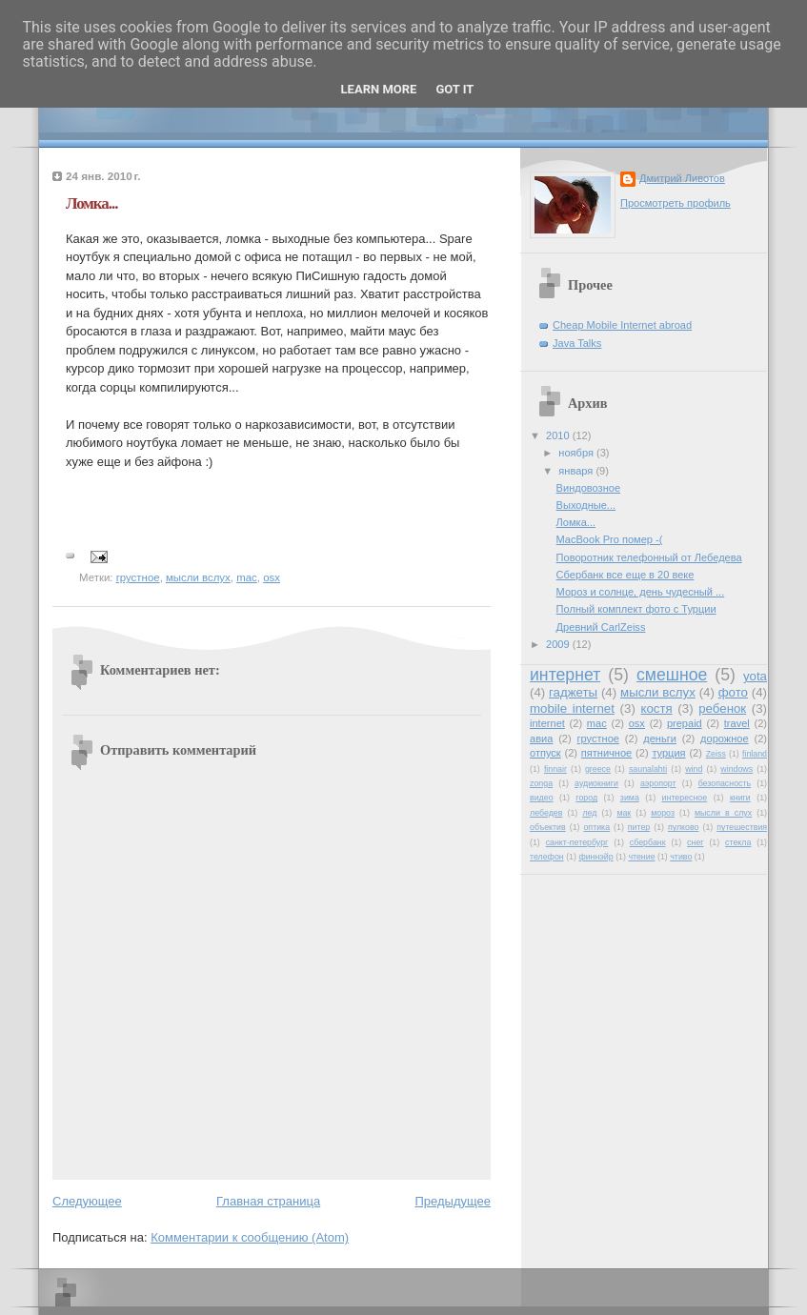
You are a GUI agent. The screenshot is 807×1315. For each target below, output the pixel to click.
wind (693, 769)
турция (668, 753)
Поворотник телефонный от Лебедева (649, 557)
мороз (663, 813)
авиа (541, 738)
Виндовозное (588, 488)
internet (547, 723)
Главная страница (268, 1201)
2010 (559, 435)
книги (740, 797)
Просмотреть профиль (675, 203)
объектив (548, 827)
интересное (685, 797)
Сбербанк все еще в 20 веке (625, 574)
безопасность (724, 783)
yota (755, 676)
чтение (641, 856)
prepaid (684, 723)
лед (589, 813)
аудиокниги (596, 783)
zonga (541, 783)
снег (695, 842)
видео (542, 797)
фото (733, 692)
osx (271, 577)
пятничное (606, 753)
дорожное (724, 738)
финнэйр (595, 856)
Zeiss (716, 754)
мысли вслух (198, 577)
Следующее (87, 1201)
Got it (454, 89)
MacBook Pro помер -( (609, 539)
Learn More (379, 89)
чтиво (681, 856)
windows (736, 769)
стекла (738, 842)
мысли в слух (723, 813)
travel (737, 723)
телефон (547, 856)
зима (629, 797)
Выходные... (585, 505)
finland (754, 754)
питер (639, 827)
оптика (596, 827)
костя (656, 708)
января (576, 470)
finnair (555, 769)
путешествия (741, 827)
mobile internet (572, 708)
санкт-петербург (577, 842)
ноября (577, 452)
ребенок (722, 708)
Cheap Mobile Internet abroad (622, 325)
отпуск (545, 753)
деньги (659, 738)
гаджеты (573, 692)
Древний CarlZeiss (601, 627)
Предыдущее (452, 1201)
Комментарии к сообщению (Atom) (250, 1237)
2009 (559, 644)
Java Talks (577, 343)
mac (246, 577)
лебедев (546, 813)
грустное (138, 577)
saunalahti (648, 769)
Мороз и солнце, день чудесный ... (640, 591)
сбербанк (648, 842)
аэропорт (658, 783)
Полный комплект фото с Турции (636, 609)
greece (598, 769)
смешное (671, 674)
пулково (683, 827)
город (586, 797)
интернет (565, 674)
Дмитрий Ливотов (682, 178)
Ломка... (91, 203)
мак (623, 813)
